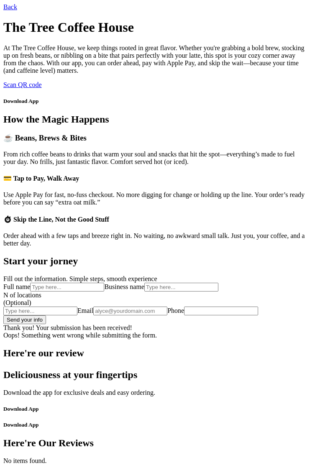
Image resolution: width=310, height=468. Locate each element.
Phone (175, 310)
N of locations (22, 295)
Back (10, 6)
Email (85, 310)
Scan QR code (22, 84)
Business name (124, 286)
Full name (16, 286)
